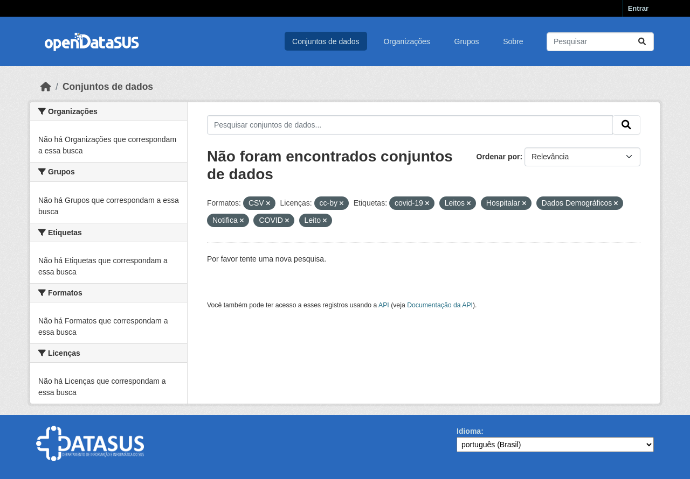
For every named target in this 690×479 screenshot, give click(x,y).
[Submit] (642, 41)
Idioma (469, 431)
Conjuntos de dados (326, 41)
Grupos (466, 41)
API (383, 305)
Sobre (513, 41)
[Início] (45, 86)
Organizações (406, 41)
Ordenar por (498, 156)
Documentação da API (440, 305)
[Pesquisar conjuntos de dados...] (600, 41)
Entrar (638, 8)
